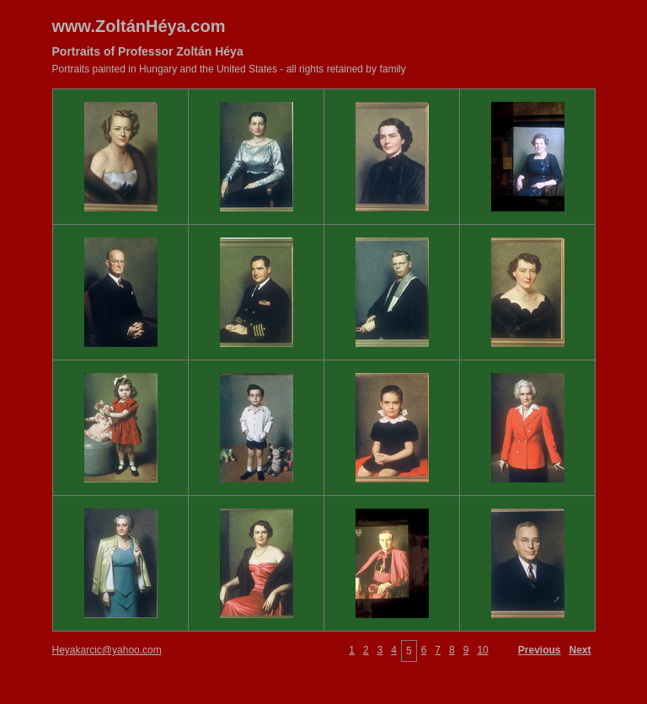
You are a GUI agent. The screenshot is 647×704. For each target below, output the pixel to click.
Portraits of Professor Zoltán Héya (147, 51)
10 (482, 650)
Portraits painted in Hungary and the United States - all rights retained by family (229, 69)
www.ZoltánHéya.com (139, 26)
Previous (539, 650)
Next (580, 650)
